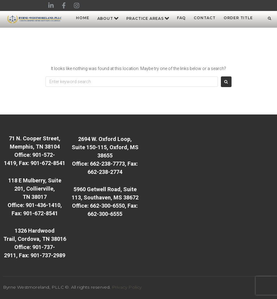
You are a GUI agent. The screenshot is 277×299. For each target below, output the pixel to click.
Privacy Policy (127, 287)
